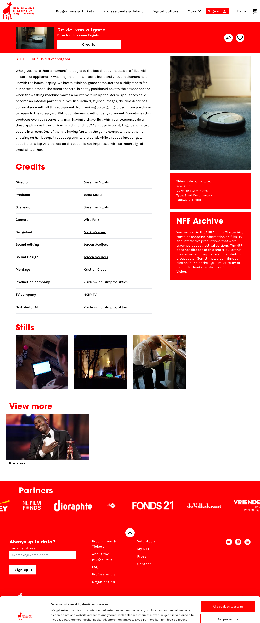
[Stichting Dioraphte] (76, 506)
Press (142, 556)
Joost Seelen (93, 195)
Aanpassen (228, 595)
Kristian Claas (95, 269)
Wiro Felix (92, 219)
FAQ (95, 567)
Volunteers (146, 541)
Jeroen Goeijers (96, 244)
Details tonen (60, 615)
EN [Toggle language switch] (242, 11)
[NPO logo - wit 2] (115, 506)
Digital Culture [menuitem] (165, 11)
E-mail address (42, 552)
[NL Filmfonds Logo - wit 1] (35, 506)
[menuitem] (192, 11)
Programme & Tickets (104, 544)
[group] (47, 441)
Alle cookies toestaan (228, 582)
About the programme (102, 557)
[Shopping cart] (254, 11)
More (192, 11)
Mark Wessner (95, 232)
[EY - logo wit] (7, 506)
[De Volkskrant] (208, 506)
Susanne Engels (96, 182)
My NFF (143, 549)
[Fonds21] (156, 506)
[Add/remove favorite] (240, 38)
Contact (144, 564)
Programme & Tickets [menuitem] (75, 11)
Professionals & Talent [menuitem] (123, 11)
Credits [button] (88, 44)
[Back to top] (130, 532)
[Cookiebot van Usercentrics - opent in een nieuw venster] (25, 615)
